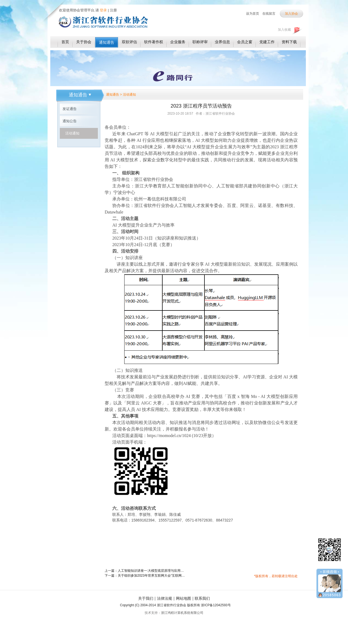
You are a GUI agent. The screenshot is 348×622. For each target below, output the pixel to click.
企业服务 (177, 42)
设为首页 (252, 13)
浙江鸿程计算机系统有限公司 (182, 613)
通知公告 (70, 121)
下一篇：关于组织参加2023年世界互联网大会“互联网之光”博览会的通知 (145, 575)
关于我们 (145, 598)
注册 (113, 10)
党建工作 (267, 42)
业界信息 (222, 42)
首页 (65, 42)
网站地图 (183, 598)
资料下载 (289, 42)
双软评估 (129, 42)
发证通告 (70, 109)
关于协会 (83, 42)
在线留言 (268, 13)
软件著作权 (153, 42)
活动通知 (72, 133)
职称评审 (200, 42)
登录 (103, 10)
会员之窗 (244, 42)
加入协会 (291, 13)
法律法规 (164, 598)
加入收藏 (284, 30)
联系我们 (202, 598)
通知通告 (106, 42)
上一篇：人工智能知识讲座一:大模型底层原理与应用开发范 (145, 571)
